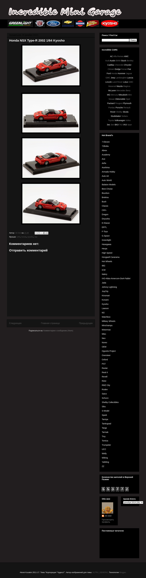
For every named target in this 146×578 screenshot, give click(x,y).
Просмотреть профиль (108, 521)
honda (24, 237)
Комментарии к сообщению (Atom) (58, 331)
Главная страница (50, 323)
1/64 (18, 237)
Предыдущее (86, 323)
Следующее (15, 323)
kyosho (30, 237)
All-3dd (108, 516)
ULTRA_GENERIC (100, 572)
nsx (36, 237)
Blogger (122, 572)
